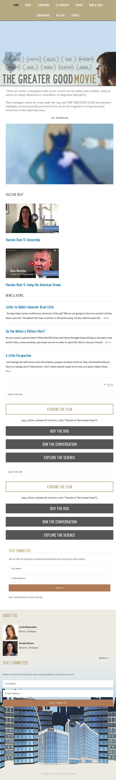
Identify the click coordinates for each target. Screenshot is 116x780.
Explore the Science (59, 457)
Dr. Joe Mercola (60, 117)
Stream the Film (59, 409)
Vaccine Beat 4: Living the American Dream (33, 284)
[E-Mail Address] (59, 578)
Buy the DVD (59, 431)
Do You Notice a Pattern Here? (25, 331)
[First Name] (59, 568)
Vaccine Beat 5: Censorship (23, 239)
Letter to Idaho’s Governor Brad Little (30, 306)
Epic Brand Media (68, 773)
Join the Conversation (59, 444)
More (106, 318)
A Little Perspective (18, 355)
